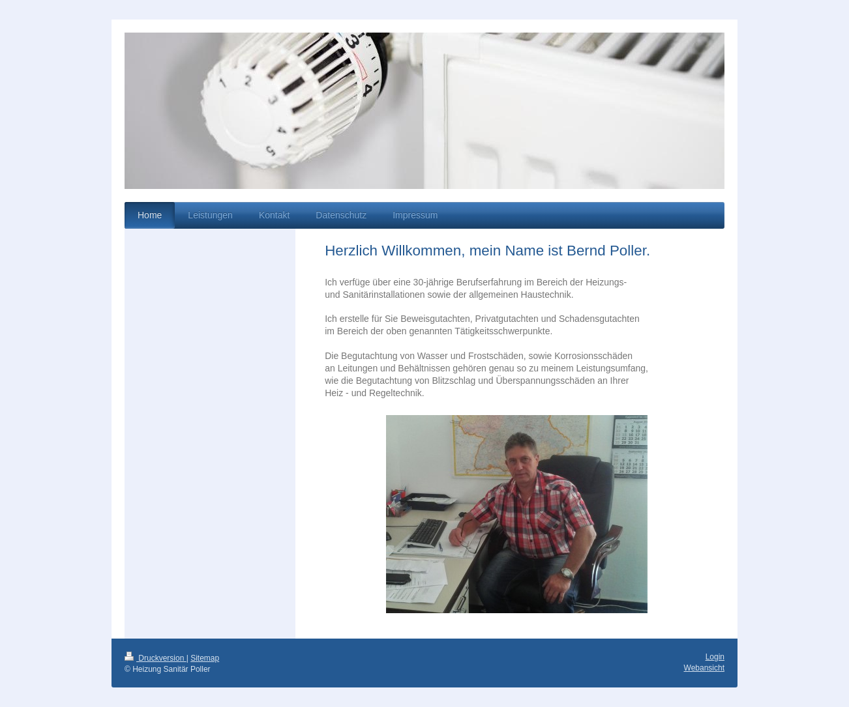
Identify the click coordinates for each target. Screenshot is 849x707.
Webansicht (704, 667)
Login (715, 656)
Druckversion (155, 658)
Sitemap (204, 658)
